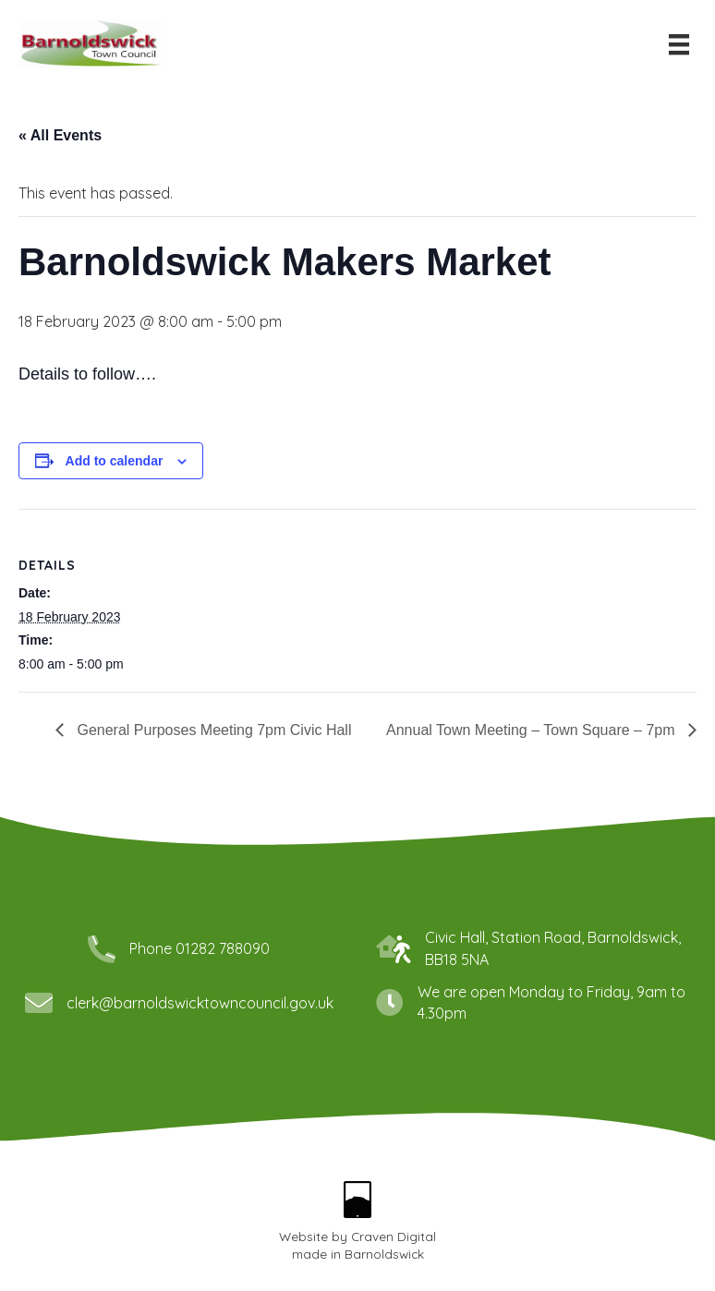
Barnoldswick (384, 1253)
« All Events (60, 135)
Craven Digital (393, 1236)
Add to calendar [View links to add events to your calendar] (115, 460)
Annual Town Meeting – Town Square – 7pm (532, 730)
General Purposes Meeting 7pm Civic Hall (212, 730)
